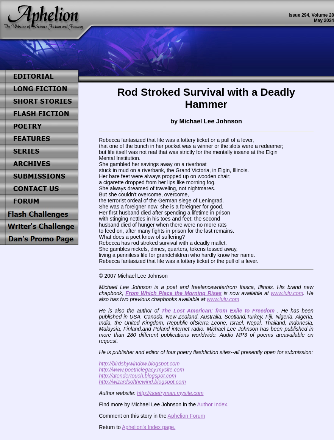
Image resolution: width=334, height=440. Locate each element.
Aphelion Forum (186, 416)
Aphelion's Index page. (148, 427)
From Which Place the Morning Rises (173, 293)
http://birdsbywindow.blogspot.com (139, 364)
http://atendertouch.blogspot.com (137, 376)
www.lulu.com (287, 293)
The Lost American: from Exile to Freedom (218, 311)
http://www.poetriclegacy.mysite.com (141, 370)
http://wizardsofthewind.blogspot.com (142, 382)
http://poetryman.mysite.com (170, 393)
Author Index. (212, 404)
